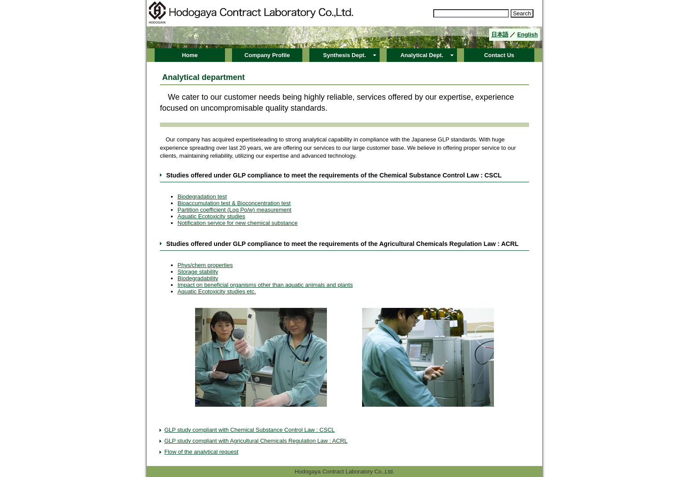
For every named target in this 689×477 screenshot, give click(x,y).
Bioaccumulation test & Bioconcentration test (234, 203)
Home (190, 55)
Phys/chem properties (205, 265)
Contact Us (499, 55)
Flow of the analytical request (201, 451)
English (527, 34)
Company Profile (267, 55)
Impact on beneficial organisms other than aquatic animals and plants (265, 285)
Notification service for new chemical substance (237, 223)
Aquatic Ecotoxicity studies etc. (217, 291)
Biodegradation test (202, 196)
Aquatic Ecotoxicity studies (211, 216)
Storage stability (198, 271)
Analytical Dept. (421, 55)
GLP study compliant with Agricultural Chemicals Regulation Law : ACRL (256, 440)
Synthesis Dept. (344, 55)
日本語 (499, 34)
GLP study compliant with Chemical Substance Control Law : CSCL (249, 429)
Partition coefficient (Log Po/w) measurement (234, 209)
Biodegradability (198, 278)
